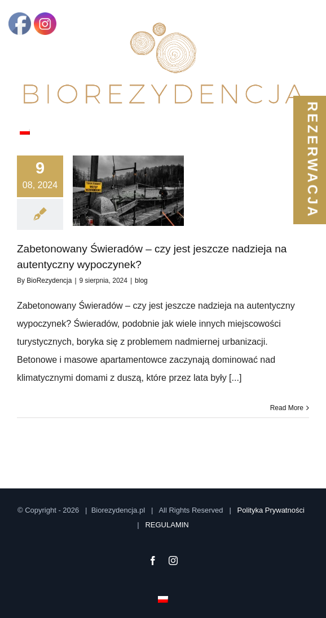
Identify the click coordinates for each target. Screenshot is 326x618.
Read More (286, 408)
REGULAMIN (166, 525)
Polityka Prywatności (271, 510)
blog (141, 280)
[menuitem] (25, 130)
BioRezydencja (49, 280)
